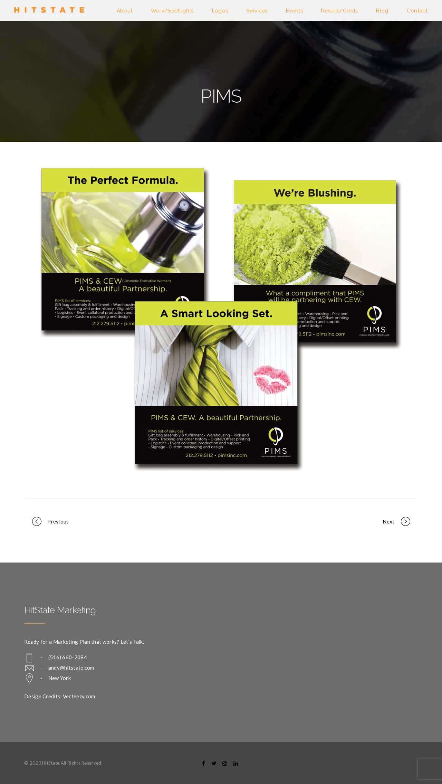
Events (294, 11)
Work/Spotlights (172, 11)
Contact (417, 11)
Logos (220, 11)
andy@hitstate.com (71, 667)
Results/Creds (339, 11)
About (125, 11)
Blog (382, 11)
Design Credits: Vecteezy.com (59, 696)
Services (256, 11)
